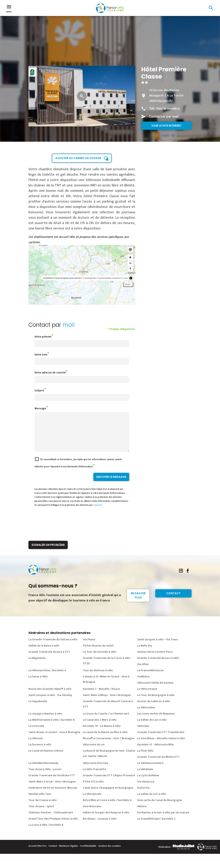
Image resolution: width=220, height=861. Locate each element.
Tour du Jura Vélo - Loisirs (45, 776)
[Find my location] (130, 249)
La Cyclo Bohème (148, 782)
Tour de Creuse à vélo (42, 807)
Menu (9, 8)
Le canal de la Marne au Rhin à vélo (105, 739)
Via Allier (143, 671)
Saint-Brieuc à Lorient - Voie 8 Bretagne (54, 739)
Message (40, 408)
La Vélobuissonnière (150, 770)
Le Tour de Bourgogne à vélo (156, 702)
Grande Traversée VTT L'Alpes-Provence (109, 782)
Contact (173, 600)
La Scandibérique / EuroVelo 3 (156, 825)
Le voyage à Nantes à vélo (45, 720)
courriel (97, 512)
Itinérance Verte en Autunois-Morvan (52, 794)
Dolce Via (143, 794)
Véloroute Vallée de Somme (155, 689)
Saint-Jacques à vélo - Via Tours (157, 646)
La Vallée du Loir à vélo (152, 726)
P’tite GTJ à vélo (93, 788)
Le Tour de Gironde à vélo (99, 658)
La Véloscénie (146, 714)
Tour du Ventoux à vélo (98, 677)
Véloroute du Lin (94, 751)
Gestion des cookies (109, 853)
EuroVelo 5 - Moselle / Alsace (101, 696)
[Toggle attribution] (130, 278)
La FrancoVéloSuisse (150, 677)
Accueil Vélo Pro (37, 853)
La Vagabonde (37, 708)
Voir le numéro (168, 109)
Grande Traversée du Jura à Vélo (158, 665)
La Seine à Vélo (38, 683)
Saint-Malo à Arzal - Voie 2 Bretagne (52, 788)
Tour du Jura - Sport (41, 813)
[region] (81, 275)
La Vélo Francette (94, 776)
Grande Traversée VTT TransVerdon (160, 739)
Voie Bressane (92, 813)
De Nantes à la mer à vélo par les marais (163, 819)
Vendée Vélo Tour (39, 801)
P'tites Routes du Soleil (98, 652)
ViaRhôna (143, 683)
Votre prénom (42, 336)
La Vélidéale (145, 776)
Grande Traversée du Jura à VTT (49, 658)
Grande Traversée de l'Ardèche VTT (51, 782)
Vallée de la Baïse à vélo (43, 652)
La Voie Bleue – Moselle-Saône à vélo (161, 745)
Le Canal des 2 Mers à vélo (100, 726)
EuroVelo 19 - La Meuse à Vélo (102, 733)
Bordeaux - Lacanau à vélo (100, 825)
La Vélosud (35, 745)
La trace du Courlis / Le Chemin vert (106, 720)
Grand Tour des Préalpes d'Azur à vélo (53, 825)
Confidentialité (88, 853)
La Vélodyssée (92, 801)
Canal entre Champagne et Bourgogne (108, 794)
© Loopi (124, 278)
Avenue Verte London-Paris (155, 658)
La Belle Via (144, 652)
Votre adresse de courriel (50, 372)
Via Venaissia (145, 788)
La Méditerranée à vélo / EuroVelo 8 (51, 726)
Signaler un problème (48, 552)
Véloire (142, 813)
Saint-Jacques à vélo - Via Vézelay (50, 702)
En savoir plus (138, 602)
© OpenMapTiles (89, 278)
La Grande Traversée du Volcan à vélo (52, 646)
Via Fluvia (89, 646)
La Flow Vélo (145, 757)
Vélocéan (143, 733)
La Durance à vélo (39, 751)
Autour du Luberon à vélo (153, 708)
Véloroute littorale (95, 770)
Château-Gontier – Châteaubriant (50, 819)
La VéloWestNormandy (43, 770)
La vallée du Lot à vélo (151, 801)
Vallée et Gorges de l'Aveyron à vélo (106, 819)
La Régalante (37, 665)
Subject (39, 390)
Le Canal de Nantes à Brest (46, 757)
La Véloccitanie (147, 696)
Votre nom (40, 354)
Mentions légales (68, 853)
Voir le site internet (166, 126)
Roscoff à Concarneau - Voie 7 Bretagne (108, 745)
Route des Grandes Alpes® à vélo (49, 696)
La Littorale (36, 733)
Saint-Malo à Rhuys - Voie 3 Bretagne (107, 702)
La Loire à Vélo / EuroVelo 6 (45, 832)
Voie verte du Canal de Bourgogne (159, 807)
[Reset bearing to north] (130, 269)
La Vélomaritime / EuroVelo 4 (47, 677)
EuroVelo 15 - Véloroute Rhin (155, 751)
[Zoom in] (130, 257)
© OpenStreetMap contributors (109, 278)
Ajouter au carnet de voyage (78, 158)
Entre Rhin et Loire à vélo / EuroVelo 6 (107, 807)
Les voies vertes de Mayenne (156, 720)
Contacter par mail (164, 117)
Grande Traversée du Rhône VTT (158, 764)
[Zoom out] (130, 263)
